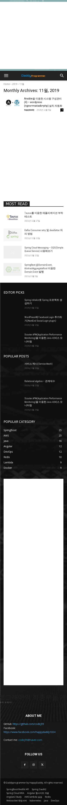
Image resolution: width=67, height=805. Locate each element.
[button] (6, 75)
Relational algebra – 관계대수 (39, 381)
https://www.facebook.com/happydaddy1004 (29, 732)
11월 (21, 84)
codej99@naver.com (30, 740)
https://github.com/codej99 (28, 724)
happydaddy (29, 110)
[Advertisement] (33, 35)
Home (7, 84)
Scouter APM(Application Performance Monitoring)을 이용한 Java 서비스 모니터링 (43, 338)
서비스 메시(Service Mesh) (38, 363)
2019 (14, 84)
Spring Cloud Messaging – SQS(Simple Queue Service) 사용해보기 (43, 249)
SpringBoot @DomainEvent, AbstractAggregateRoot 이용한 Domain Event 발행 (40, 268)
